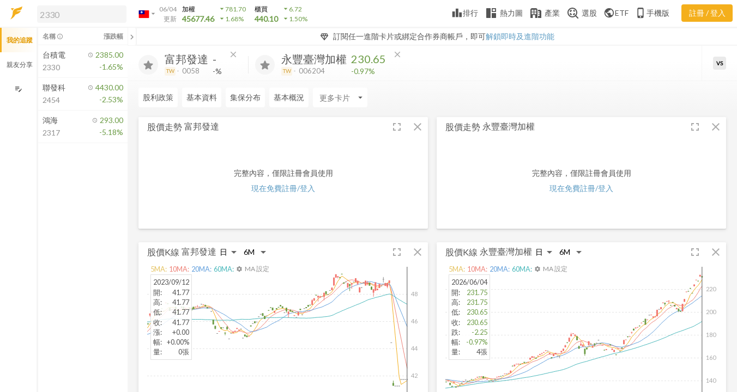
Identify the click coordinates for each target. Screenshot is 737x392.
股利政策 (158, 97)
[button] (79, 13)
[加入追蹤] (148, 65)
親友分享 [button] (20, 64)
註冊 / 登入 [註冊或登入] (707, 12)
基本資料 (201, 97)
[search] (81, 14)
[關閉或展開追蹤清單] (132, 36)
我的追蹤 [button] (20, 40)
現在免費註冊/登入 (283, 188)
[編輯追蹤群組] (18, 89)
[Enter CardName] (340, 97)
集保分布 (245, 97)
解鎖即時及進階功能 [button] (520, 36)
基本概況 (289, 97)
